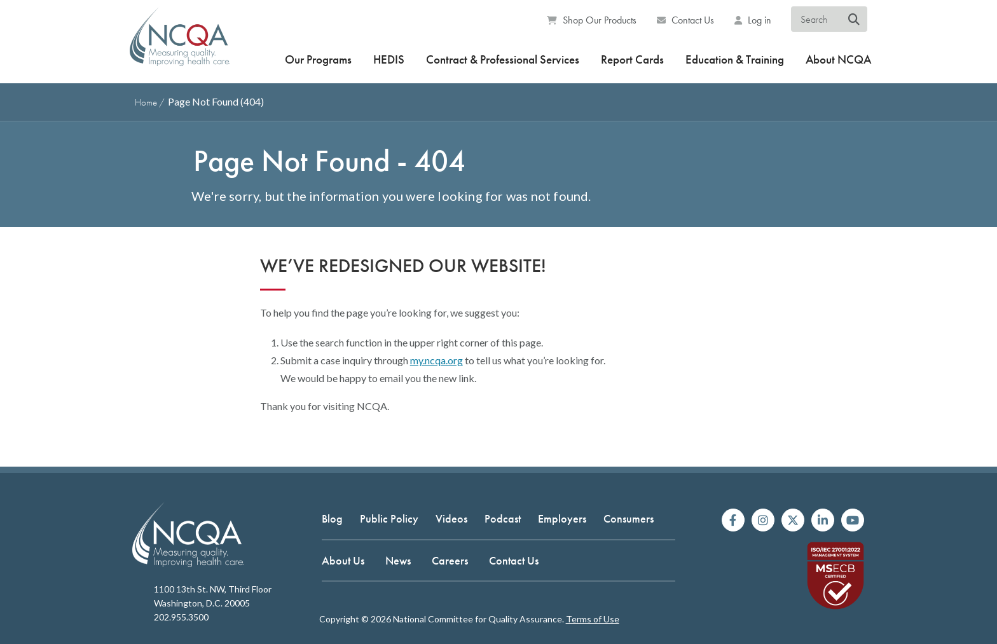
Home (146, 102)
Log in (752, 20)
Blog (332, 518)
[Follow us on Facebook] (733, 520)
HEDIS (388, 59)
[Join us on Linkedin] (822, 520)
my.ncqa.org (436, 360)
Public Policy (389, 518)
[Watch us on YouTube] (852, 520)
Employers (562, 518)
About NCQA (838, 59)
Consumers (628, 518)
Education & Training (734, 59)
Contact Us (685, 20)
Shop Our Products (591, 20)
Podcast (503, 518)
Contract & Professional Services (502, 59)
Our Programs (318, 59)
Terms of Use (592, 618)
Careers (450, 560)
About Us (343, 560)
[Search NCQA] (854, 20)
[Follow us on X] (792, 520)
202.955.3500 (181, 617)
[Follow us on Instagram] (763, 520)
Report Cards (632, 59)
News (398, 560)
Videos (451, 518)
